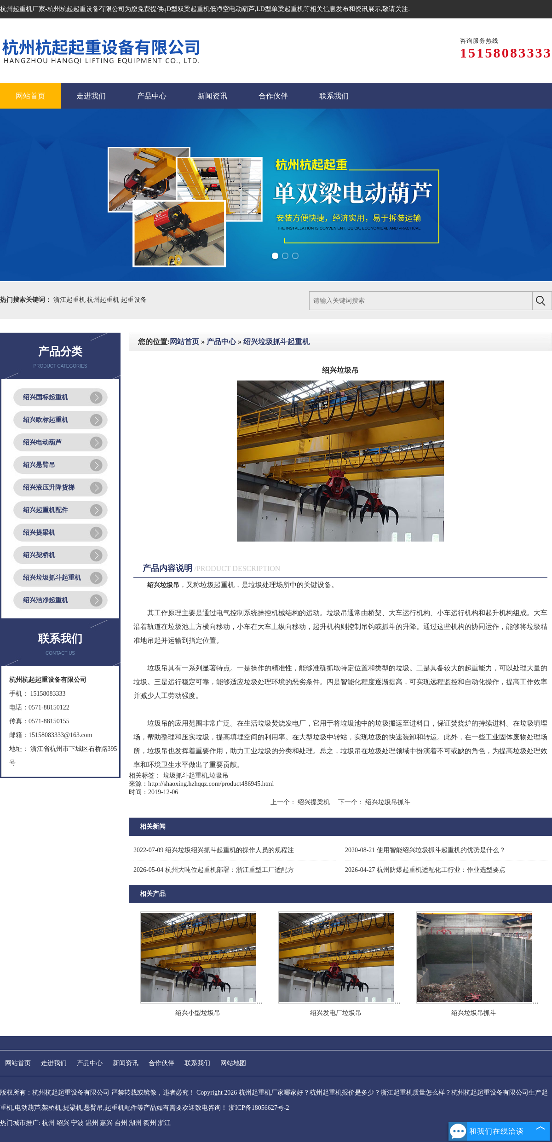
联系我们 (197, 1063)
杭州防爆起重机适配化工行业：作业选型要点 (425, 869)
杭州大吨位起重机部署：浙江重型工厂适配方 (213, 869)
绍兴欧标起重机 (45, 419)
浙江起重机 (70, 299)
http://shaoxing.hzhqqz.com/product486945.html (211, 783)
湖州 (135, 1122)
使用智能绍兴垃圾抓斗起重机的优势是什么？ (425, 850)
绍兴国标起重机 (45, 397)
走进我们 (54, 1063)
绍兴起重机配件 (45, 510)
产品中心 (221, 342)
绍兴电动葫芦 (42, 442)
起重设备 (134, 299)
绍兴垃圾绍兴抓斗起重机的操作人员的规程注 (213, 850)
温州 (92, 1122)
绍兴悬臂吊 (39, 464)
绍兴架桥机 (39, 555)
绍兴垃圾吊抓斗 (387, 802)
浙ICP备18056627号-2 (259, 1107)
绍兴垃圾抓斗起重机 (52, 577)
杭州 (48, 1122)
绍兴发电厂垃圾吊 (336, 1012)
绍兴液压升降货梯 (49, 487)
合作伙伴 (161, 1063)
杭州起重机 (104, 299)
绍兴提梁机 (39, 532)
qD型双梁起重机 (186, 9)
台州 (121, 1122)
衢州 (150, 1122)
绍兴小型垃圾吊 (197, 1012)
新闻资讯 (125, 1063)
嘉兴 (106, 1122)
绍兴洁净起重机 (45, 600)
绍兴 (63, 1122)
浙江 (164, 1122)
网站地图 (233, 1063)
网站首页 (184, 342)
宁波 (77, 1122)
